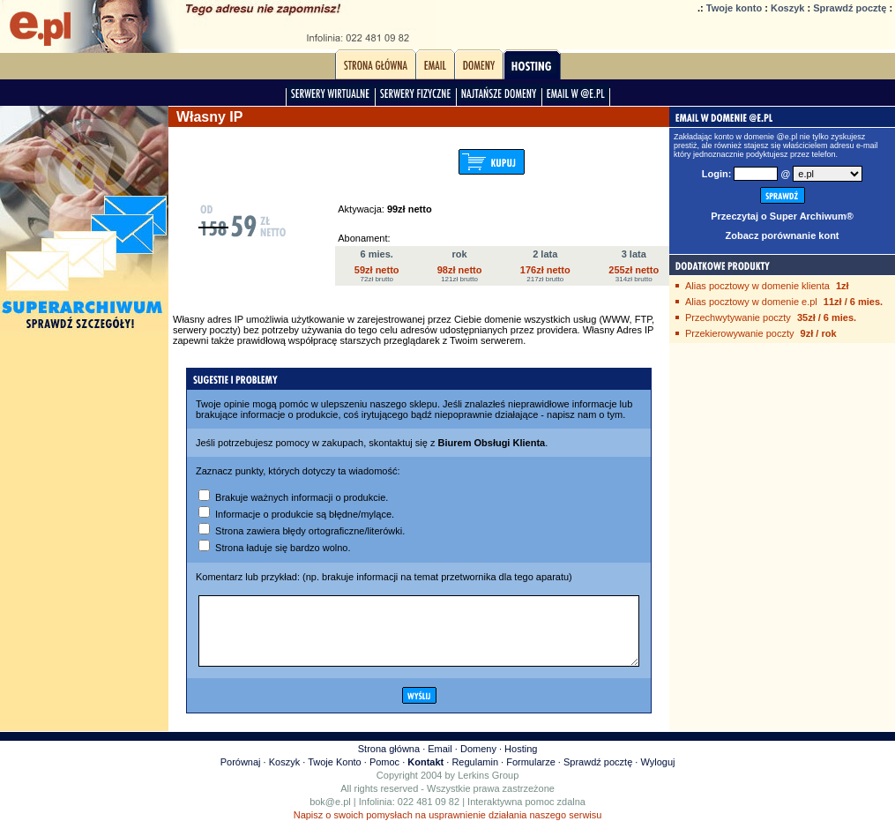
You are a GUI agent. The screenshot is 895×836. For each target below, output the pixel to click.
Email (440, 762)
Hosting (520, 762)
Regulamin (474, 775)
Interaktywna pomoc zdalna (526, 815)
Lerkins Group (488, 788)
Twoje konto (734, 8)
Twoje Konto (335, 775)
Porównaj (240, 775)
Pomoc (384, 775)
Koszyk (788, 8)
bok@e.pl (330, 815)
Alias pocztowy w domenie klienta (757, 285)
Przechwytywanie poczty (738, 317)
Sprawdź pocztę (849, 8)
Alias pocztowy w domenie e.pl (751, 301)
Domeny (478, 762)
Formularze (531, 775)
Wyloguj (657, 775)
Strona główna (389, 762)
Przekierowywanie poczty (739, 333)
